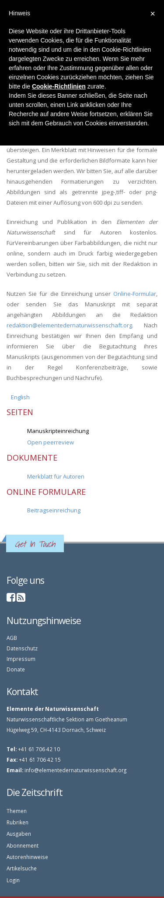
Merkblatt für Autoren (55, 476)
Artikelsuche (22, 868)
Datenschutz (22, 648)
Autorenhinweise (27, 856)
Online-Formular (134, 294)
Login (13, 880)
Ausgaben (19, 833)
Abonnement (22, 845)
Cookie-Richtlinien (59, 86)
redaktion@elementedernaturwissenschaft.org (69, 325)
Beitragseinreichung (53, 510)
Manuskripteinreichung (58, 431)
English (20, 397)
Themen (17, 810)
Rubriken (17, 822)
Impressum (21, 658)
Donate (16, 669)
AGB (12, 637)
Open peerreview (50, 442)
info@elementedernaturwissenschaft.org (75, 770)
